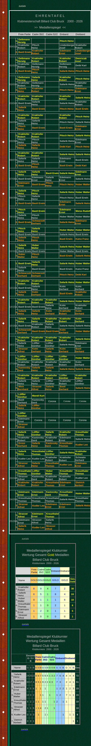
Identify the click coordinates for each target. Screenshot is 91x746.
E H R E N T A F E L (50, 16)
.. (25, 549)
